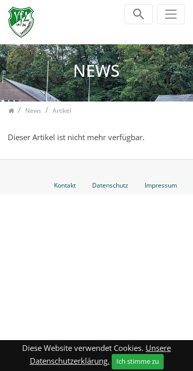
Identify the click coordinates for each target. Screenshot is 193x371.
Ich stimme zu (137, 361)
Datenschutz (110, 185)
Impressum (161, 185)
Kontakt (65, 185)
